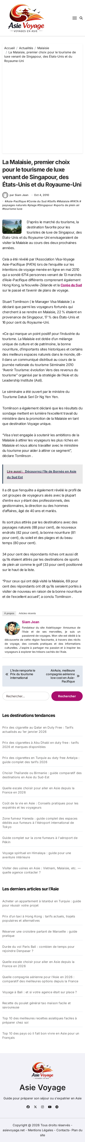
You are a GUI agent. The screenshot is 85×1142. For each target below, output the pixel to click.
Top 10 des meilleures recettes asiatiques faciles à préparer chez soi (39, 1020)
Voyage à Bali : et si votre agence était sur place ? (39, 992)
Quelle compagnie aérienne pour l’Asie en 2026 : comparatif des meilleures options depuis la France (40, 979)
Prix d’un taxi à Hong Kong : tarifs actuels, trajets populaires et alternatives (38, 918)
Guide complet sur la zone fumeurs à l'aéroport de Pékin (40, 840)
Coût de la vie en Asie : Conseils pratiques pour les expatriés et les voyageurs (40, 805)
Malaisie (63, 201)
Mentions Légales (41, 1130)
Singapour (46, 205)
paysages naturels (14, 205)
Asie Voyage (42, 1087)
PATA (75, 201)
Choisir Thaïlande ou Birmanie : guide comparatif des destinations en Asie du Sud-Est (42, 775)
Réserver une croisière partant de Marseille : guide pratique (39, 934)
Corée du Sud (37, 201)
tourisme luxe (13, 208)
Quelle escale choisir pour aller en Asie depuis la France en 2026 (38, 790)
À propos (9, 613)
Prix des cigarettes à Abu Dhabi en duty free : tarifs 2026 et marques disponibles (40, 745)
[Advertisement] (42, 107)
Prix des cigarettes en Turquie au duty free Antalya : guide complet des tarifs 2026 (41, 760)
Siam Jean (30, 622)
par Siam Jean (15, 195)
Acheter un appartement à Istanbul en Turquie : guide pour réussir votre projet (41, 903)
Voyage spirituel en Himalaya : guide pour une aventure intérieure (36, 855)
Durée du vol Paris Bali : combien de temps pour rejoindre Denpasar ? (38, 949)
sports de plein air (67, 205)
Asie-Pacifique (16, 201)
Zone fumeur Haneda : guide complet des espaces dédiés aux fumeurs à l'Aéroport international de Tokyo (39, 822)
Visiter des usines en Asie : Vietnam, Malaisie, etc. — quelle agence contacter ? (41, 870)
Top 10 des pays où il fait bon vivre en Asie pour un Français (40, 1035)
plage (33, 205)
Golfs (52, 201)
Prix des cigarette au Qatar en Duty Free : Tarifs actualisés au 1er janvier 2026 (37, 730)
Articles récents (27, 613)
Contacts (62, 1130)
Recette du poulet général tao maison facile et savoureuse (36, 1005)
